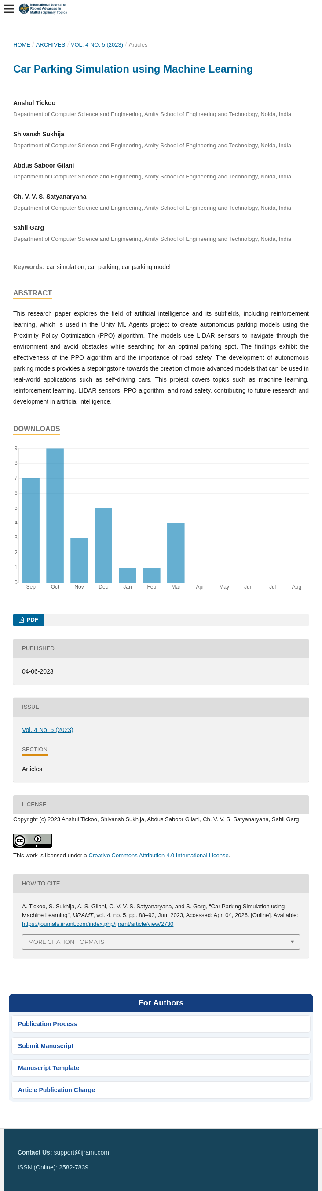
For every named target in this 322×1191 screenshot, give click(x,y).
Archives (51, 44)
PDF (31, 619)
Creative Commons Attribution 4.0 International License (158, 855)
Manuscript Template (48, 1067)
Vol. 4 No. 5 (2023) (97, 44)
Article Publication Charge (56, 1089)
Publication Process (47, 1023)
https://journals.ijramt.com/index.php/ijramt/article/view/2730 (97, 924)
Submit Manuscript (45, 1045)
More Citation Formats (66, 941)
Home (21, 44)
